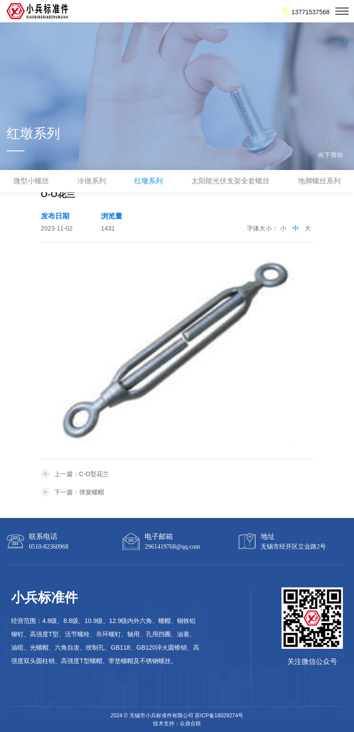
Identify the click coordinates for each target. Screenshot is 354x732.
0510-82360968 (48, 546)
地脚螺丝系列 (319, 181)
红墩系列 (148, 181)
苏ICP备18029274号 (219, 715)
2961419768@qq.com (172, 546)
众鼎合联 (190, 723)
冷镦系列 (91, 181)
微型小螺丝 (31, 181)
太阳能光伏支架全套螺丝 (230, 181)
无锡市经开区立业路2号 (293, 546)
